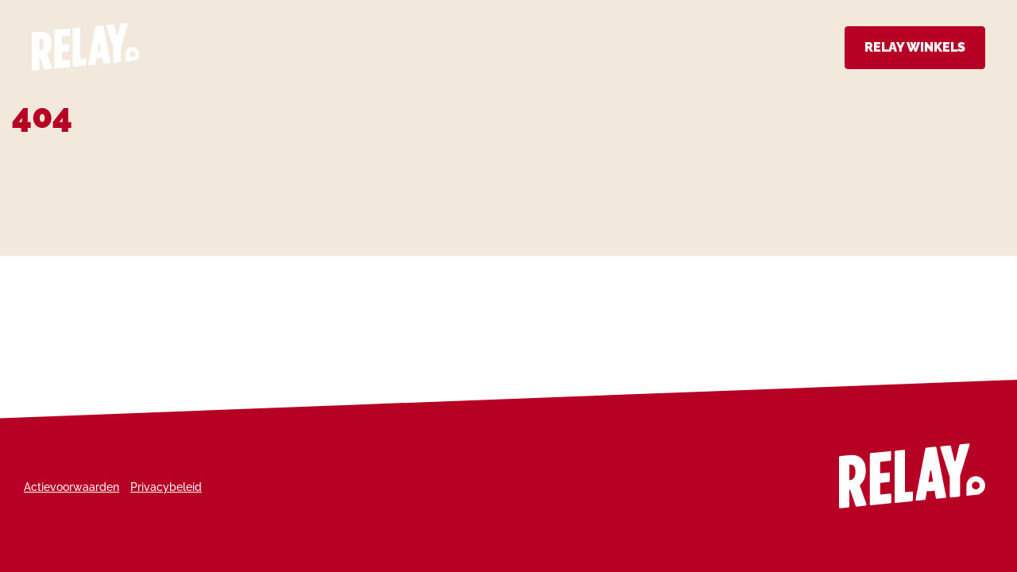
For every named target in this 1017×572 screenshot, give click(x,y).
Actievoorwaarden (71, 487)
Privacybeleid (166, 487)
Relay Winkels (914, 47)
